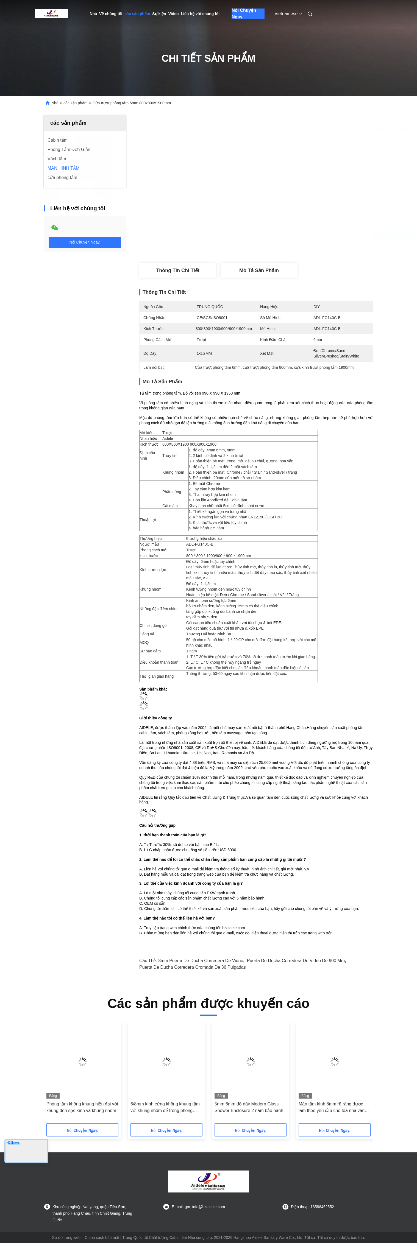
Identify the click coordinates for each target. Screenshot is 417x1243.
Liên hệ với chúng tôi (200, 14)
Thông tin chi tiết (177, 270)
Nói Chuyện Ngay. (244, 14)
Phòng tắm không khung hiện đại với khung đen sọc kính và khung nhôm (82, 1107)
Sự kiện (159, 14)
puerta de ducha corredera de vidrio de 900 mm (296, 960)
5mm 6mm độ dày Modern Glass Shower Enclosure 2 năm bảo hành (249, 1107)
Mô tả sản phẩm (259, 270)
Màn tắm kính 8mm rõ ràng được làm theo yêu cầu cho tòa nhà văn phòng (332, 1108)
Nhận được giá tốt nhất (290, 236)
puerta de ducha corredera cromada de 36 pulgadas (192, 967)
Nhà (93, 14)
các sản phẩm (137, 14)
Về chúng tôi (110, 14)
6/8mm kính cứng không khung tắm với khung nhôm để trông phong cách (165, 1108)
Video (173, 14)
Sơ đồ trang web (66, 1237)
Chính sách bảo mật (102, 1237)
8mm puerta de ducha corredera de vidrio (200, 960)
